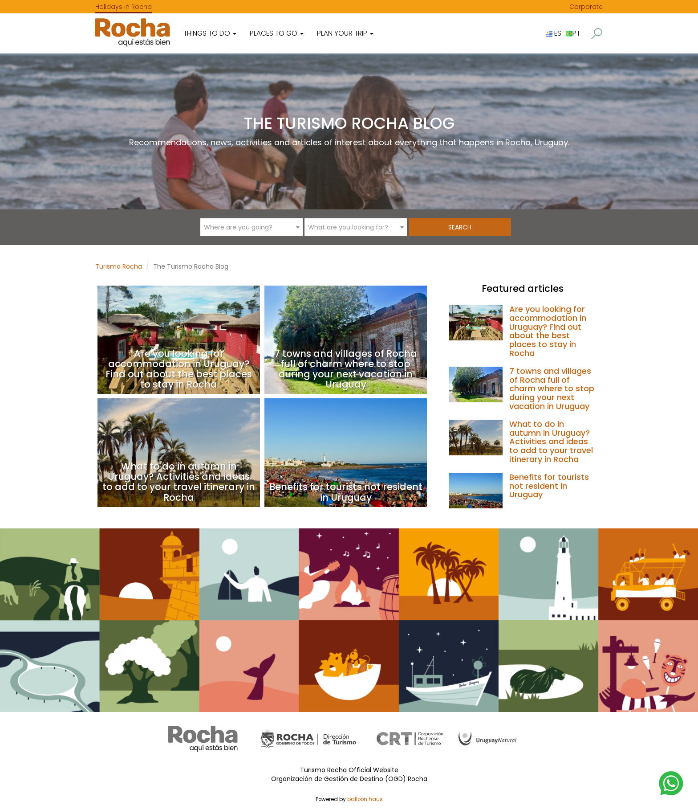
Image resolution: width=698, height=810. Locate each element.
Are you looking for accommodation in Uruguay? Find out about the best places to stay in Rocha (179, 369)
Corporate (586, 6)
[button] (596, 33)
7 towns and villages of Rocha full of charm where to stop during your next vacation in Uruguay (346, 369)
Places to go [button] (277, 33)
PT (573, 33)
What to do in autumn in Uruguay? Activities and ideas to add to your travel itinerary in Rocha (178, 481)
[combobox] (251, 227)
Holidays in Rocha (123, 6)
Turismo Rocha (118, 266)
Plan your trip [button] (345, 33)
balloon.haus (365, 799)
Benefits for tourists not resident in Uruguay (345, 491)
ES (553, 33)
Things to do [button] (209, 33)
